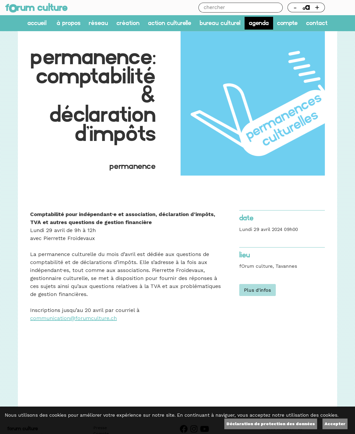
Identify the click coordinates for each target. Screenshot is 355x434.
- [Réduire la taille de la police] (295, 7)
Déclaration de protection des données (270, 423)
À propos (69, 23)
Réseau (98, 23)
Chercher (277, 8)
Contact (317, 23)
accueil (36, 23)
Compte (287, 23)
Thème (340, 8)
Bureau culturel (220, 23)
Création (128, 23)
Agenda (259, 23)
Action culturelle (169, 23)
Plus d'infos (257, 290)
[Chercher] (235, 8)
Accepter (335, 423)
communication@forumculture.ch (73, 318)
